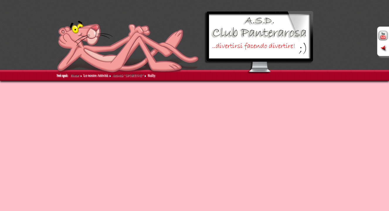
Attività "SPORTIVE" (127, 75)
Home (74, 75)
